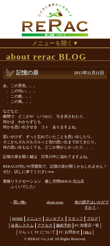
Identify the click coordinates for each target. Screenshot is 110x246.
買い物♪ (19, 202)
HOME (17, 219)
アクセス (45, 225)
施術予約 (63, 225)
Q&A (87, 232)
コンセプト (54, 219)
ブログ (92, 219)
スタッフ (75, 219)
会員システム (22, 225)
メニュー (34, 219)
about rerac (55, 202)
